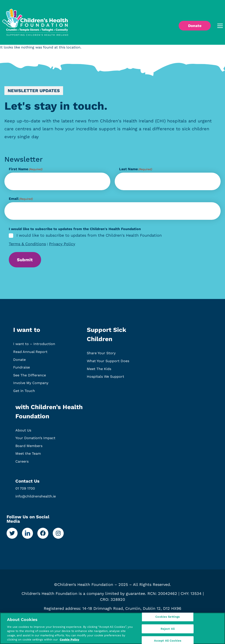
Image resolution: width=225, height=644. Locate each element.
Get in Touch (24, 393)
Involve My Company (30, 385)
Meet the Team (28, 456)
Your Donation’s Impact (35, 440)
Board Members (28, 448)
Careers (22, 463)
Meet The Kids (99, 371)
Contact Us (27, 483)
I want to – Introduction (34, 346)
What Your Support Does (108, 363)
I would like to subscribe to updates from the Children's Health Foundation (89, 235)
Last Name (135, 169)
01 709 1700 (25, 490)
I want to (26, 332)
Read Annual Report (30, 354)
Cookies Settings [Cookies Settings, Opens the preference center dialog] (167, 617)
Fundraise (21, 369)
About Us (23, 432)
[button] (214, 26)
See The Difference (29, 377)
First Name (25, 169)
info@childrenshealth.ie (35, 498)
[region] (112, 628)
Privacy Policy (62, 244)
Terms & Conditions (27, 244)
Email (21, 198)
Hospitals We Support (105, 379)
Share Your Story (101, 355)
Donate (19, 362)
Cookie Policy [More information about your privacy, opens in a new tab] (69, 639)
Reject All (168, 628)
